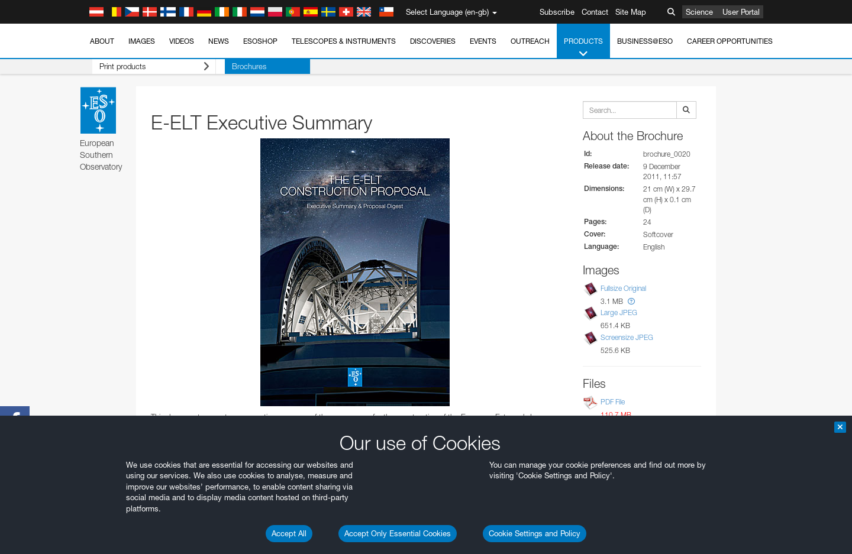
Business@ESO (645, 41)
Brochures (231, 66)
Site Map (630, 12)
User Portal (741, 12)
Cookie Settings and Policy (534, 533)
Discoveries (433, 41)
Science (699, 12)
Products (583, 48)
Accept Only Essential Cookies (397, 533)
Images (141, 41)
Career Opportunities (730, 41)
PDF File (613, 401)
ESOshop (260, 41)
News (218, 41)
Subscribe (557, 12)
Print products (145, 66)
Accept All (289, 533)
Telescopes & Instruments (344, 41)
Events (483, 41)
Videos (181, 41)
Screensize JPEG (627, 337)
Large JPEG (619, 313)
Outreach (530, 41)
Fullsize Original (623, 288)
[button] (631, 301)
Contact (595, 12)
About (102, 41)
